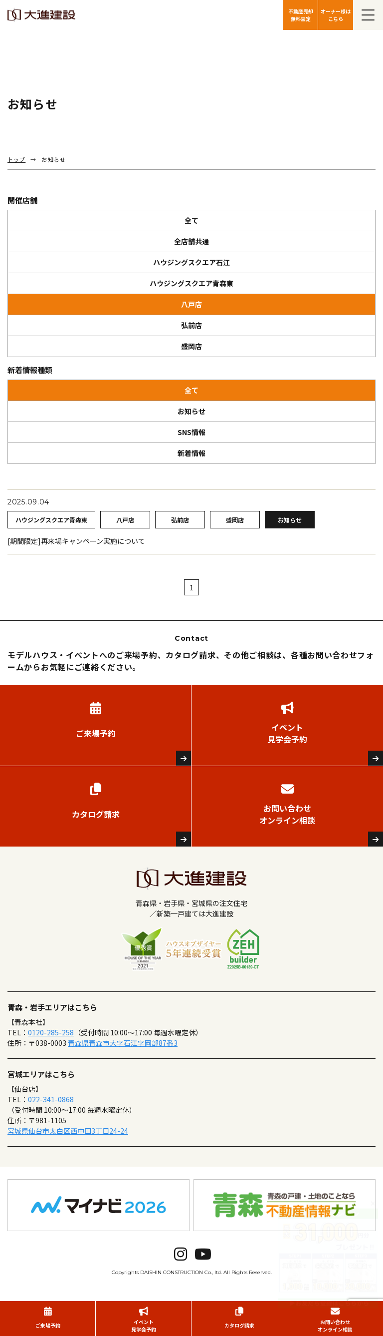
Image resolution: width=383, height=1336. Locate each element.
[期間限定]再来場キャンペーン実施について (76, 541)
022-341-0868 (51, 1099)
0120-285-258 (51, 1032)
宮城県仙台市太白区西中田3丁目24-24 (67, 1131)
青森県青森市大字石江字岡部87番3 (123, 1043)
